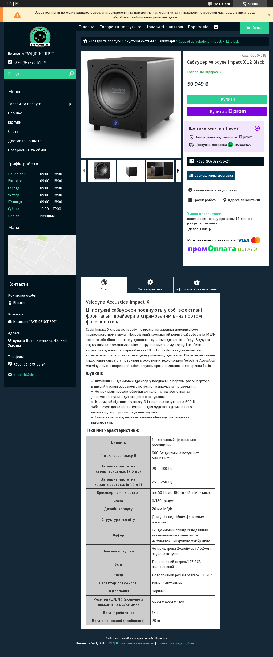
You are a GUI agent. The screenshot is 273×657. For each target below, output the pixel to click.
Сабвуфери (166, 41)
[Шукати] (71, 74)
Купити (228, 99)
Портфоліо (198, 27)
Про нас (15, 113)
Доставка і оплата (25, 140)
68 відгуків (222, 4)
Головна (86, 27)
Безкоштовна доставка (213, 175)
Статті (13, 131)
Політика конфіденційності (177, 643)
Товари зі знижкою (164, 27)
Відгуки (14, 122)
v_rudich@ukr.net (26, 374)
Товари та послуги (118, 27)
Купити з (228, 111)
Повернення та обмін (27, 150)
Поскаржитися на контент (135, 643)
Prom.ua (161, 638)
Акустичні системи (139, 41)
